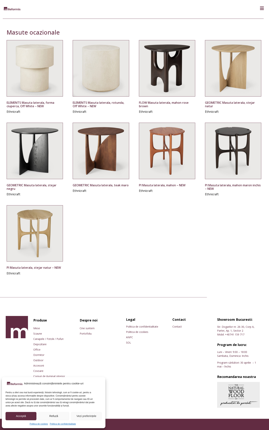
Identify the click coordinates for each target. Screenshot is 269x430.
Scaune (37, 333)
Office (36, 349)
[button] (262, 8)
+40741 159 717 (234, 334)
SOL (128, 342)
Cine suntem (87, 328)
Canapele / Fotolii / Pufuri (48, 339)
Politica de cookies (39, 424)
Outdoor (38, 360)
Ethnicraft (13, 112)
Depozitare (40, 344)
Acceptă (21, 415)
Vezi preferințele (86, 415)
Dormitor (38, 355)
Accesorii (38, 365)
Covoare (38, 371)
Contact (177, 326)
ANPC (129, 337)
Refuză (53, 415)
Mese (36, 328)
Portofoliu (86, 333)
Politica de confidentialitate (63, 424)
